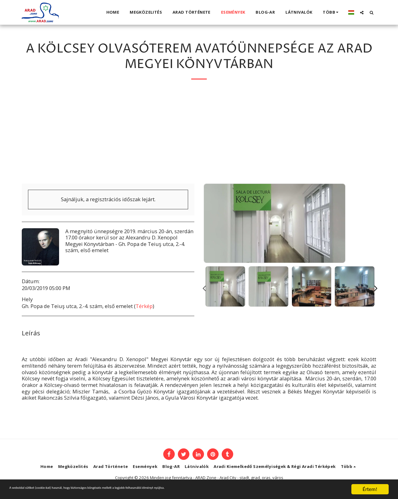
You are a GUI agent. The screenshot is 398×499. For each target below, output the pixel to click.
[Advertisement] (199, 136)
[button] (361, 12)
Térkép (144, 306)
